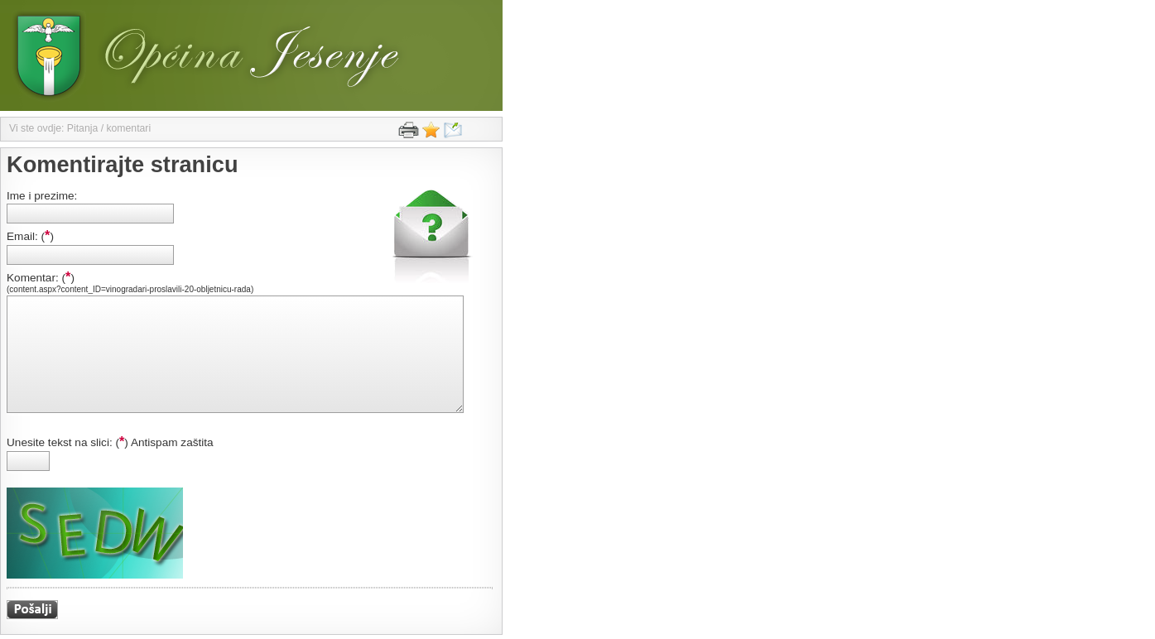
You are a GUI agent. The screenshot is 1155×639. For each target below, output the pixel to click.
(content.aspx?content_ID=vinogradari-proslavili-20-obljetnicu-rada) (130, 289)
